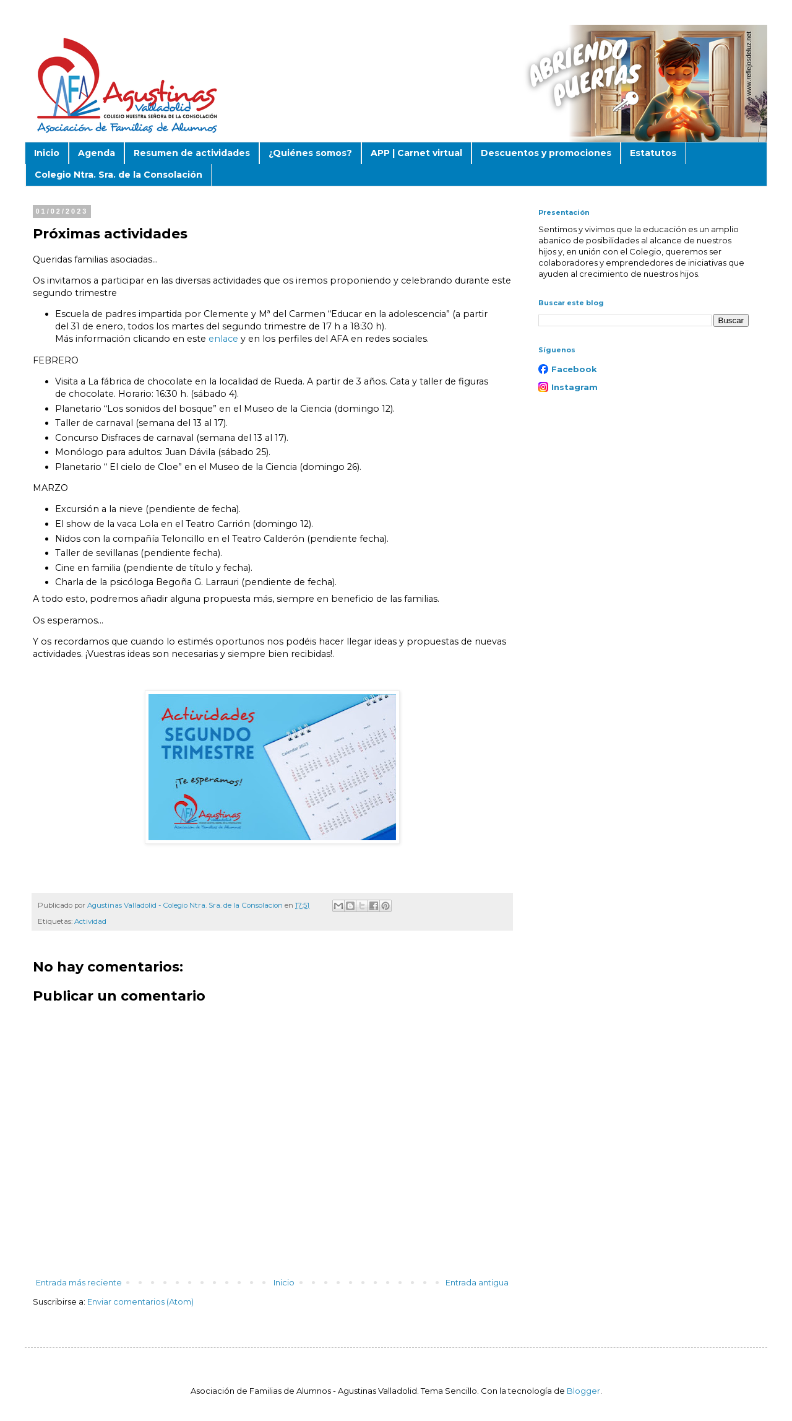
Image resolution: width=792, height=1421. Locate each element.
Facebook (574, 369)
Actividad (90, 921)
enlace (223, 338)
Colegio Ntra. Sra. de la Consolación (118, 174)
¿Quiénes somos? (310, 153)
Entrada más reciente (79, 1282)
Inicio (46, 153)
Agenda (96, 153)
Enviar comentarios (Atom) (140, 1301)
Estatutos (653, 153)
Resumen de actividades (192, 153)
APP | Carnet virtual (416, 153)
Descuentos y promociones (546, 153)
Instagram (574, 387)
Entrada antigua (477, 1282)
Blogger (583, 1391)
